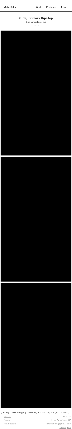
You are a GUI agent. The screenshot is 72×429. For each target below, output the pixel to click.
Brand (7, 420)
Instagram (65, 427)
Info (63, 7)
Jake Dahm (10, 7)
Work (38, 7)
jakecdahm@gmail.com (58, 423)
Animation (10, 423)
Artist (7, 416)
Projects (51, 7)
